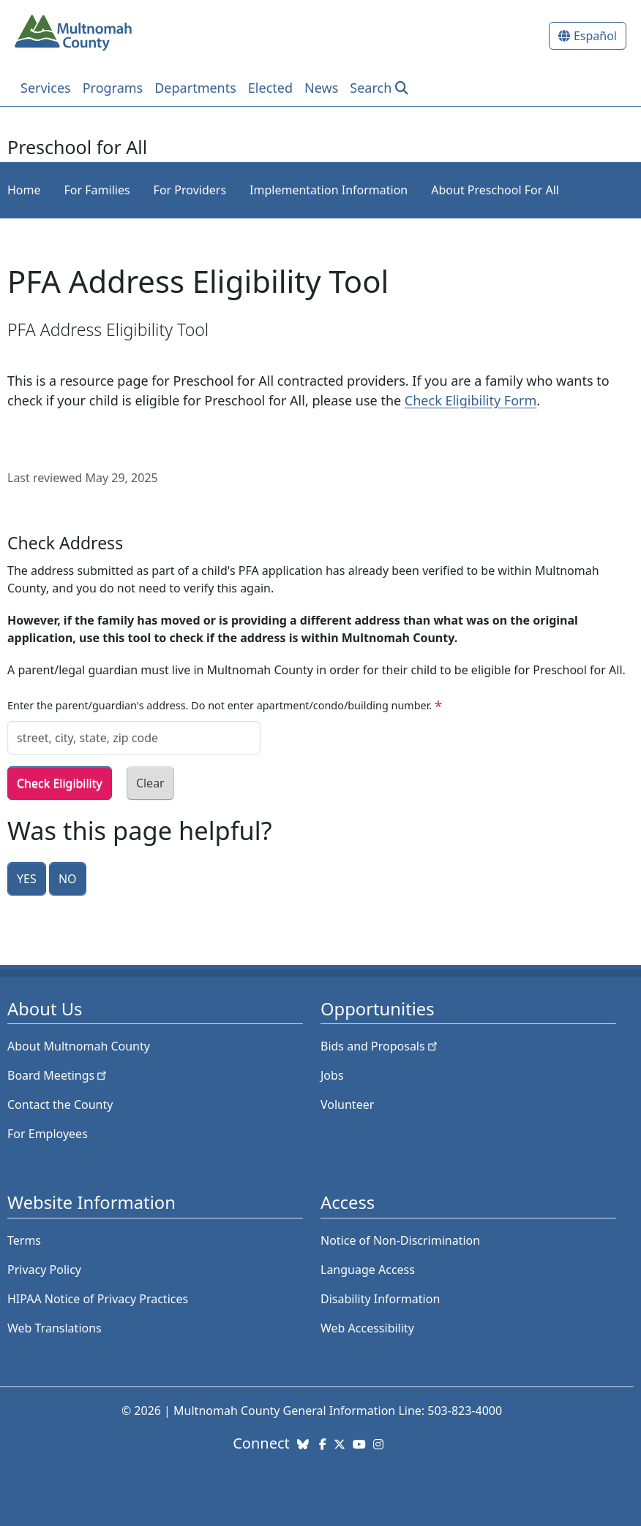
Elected (270, 87)
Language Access (367, 1270)
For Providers (190, 190)
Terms (24, 1240)
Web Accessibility (367, 1328)
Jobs (332, 1075)
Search (370, 87)
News (321, 87)
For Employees (47, 1134)
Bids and (380, 1046)
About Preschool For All (495, 190)
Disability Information (380, 1299)
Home (24, 190)
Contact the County (60, 1104)
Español (595, 36)
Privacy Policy (44, 1270)
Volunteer (347, 1104)
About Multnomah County (78, 1046)
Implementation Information (329, 190)
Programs (113, 87)
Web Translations (54, 1328)
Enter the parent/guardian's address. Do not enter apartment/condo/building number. (219, 705)
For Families (97, 190)
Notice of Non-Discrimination (400, 1240)
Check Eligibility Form (470, 400)
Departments (195, 87)
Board (58, 1075)
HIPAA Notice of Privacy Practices (97, 1299)
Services (45, 87)
